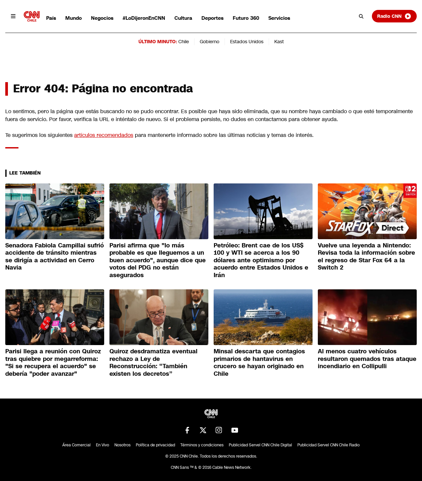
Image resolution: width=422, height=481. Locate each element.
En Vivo (102, 445)
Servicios (279, 18)
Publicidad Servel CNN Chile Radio (328, 445)
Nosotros (122, 445)
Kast (279, 41)
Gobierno (209, 41)
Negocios (102, 18)
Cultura (183, 18)
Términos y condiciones (202, 445)
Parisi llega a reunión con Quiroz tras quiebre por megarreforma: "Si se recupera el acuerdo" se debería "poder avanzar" (53, 362)
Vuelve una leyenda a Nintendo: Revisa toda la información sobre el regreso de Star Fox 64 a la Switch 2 (366, 256)
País (51, 18)
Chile (183, 41)
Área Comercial (76, 445)
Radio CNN (394, 16)
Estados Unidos (246, 41)
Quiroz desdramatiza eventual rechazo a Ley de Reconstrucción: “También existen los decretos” (153, 362)
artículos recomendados (103, 135)
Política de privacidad (155, 445)
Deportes (212, 18)
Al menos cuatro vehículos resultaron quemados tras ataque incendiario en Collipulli (367, 358)
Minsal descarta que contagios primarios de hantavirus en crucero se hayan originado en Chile (259, 362)
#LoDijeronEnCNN (144, 18)
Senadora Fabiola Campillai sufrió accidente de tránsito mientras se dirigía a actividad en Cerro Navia (54, 256)
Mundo (73, 18)
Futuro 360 (246, 18)
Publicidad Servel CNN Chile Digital (260, 445)
